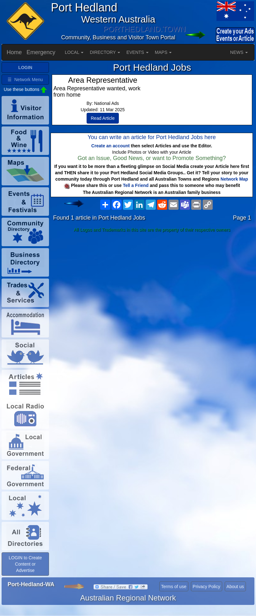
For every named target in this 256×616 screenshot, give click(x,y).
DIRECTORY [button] (105, 52)
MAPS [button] (163, 52)
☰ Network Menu (25, 79)
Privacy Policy (206, 586)
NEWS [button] (239, 52)
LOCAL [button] (74, 52)
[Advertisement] (152, 285)
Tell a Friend (136, 185)
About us (235, 586)
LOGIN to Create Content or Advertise (25, 564)
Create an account (110, 145)
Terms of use (173, 586)
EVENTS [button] (137, 52)
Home (14, 52)
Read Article (102, 118)
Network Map (234, 179)
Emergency (41, 52)
